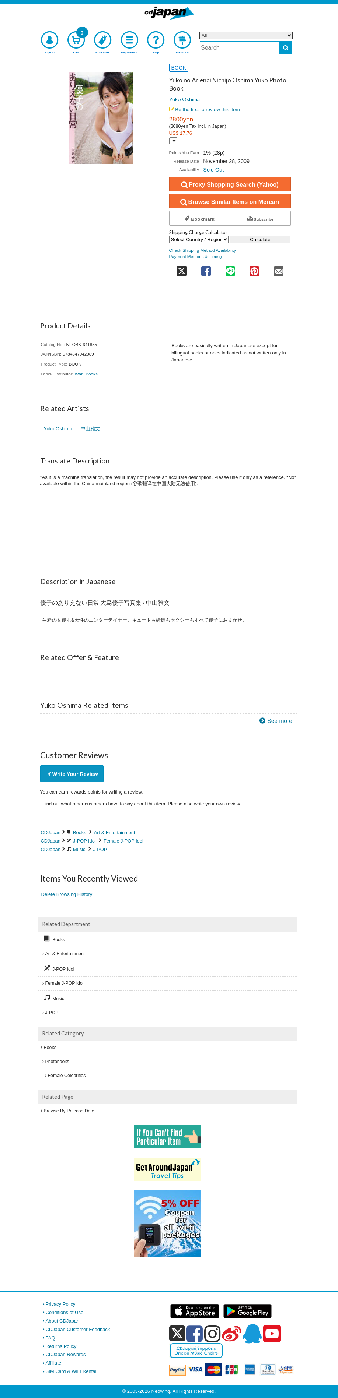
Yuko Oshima (184, 99)
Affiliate (53, 1363)
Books (79, 832)
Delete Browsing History (67, 894)
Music (79, 849)
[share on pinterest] (254, 269)
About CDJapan (63, 1321)
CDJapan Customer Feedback (78, 1329)
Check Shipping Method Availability (202, 250)
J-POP (100, 849)
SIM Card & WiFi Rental (71, 1371)
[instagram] (212, 1333)
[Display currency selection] (173, 140)
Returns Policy (61, 1346)
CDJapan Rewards (66, 1354)
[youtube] (272, 1334)
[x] (177, 1333)
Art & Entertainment (114, 832)
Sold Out (213, 170)
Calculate (260, 239)
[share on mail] (278, 269)
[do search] (285, 47)
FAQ (50, 1338)
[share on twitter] (181, 269)
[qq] (252, 1333)
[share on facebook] (206, 269)
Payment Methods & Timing (195, 256)
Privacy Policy (61, 1304)
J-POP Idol (84, 841)
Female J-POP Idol (123, 841)
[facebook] (194, 1333)
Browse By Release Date (69, 1110)
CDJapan (50, 832)
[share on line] (230, 269)
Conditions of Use (65, 1312)
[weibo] (231, 1333)
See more (279, 721)
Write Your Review (72, 774)
